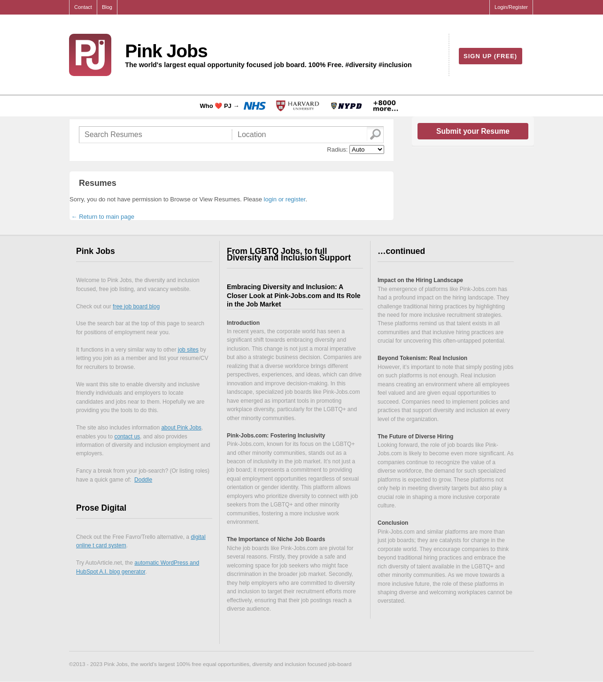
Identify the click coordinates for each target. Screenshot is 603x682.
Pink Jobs (166, 51)
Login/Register (511, 7)
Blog (107, 7)
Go (375, 134)
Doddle (143, 479)
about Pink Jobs (181, 427)
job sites (188, 349)
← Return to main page (102, 216)
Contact (83, 7)
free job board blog (136, 306)
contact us (127, 436)
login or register (285, 199)
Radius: (337, 149)
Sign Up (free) (490, 56)
